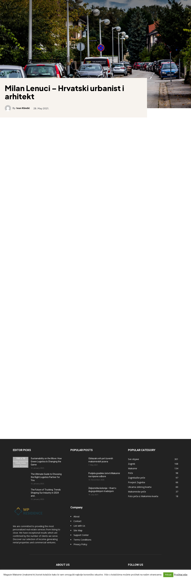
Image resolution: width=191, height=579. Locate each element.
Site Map (78, 525)
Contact (77, 515)
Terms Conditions (82, 534)
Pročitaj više (180, 574)
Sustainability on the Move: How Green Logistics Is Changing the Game (46, 456)
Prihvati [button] (168, 575)
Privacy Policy (80, 539)
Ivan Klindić (25, 105)
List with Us (79, 520)
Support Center (81, 529)
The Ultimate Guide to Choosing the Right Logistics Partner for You (46, 472)
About (77, 511)
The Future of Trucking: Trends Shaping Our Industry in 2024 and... (46, 487)
